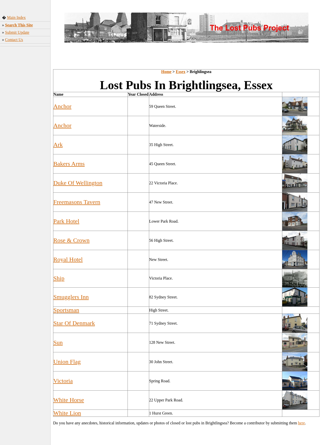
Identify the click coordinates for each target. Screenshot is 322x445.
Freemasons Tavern (76, 202)
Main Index (16, 17)
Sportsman (66, 310)
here (301, 423)
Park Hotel (66, 221)
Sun (58, 342)
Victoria (63, 381)
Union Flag (67, 361)
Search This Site (19, 25)
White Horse (68, 400)
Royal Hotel (68, 259)
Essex (180, 72)
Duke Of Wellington (77, 183)
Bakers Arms (69, 163)
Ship (58, 278)
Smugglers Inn (71, 297)
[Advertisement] (25, 127)
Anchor (62, 106)
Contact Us (14, 40)
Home (166, 72)
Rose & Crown (71, 240)
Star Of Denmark (74, 323)
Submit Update (17, 32)
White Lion (67, 413)
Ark (58, 144)
